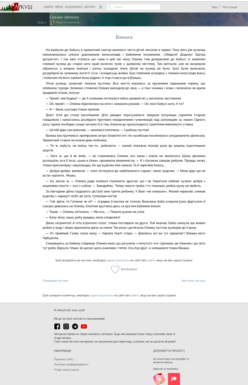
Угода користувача (66, 369)
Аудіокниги (74, 7)
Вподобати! (129, 269)
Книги (48, 7)
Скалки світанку (64, 17)
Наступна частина (193, 280)
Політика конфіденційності (71, 364)
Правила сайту (64, 359)
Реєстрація (230, 7)
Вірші (59, 7)
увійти (151, 260)
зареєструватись (118, 260)
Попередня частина (55, 280)
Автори (89, 7)
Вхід (214, 7)
